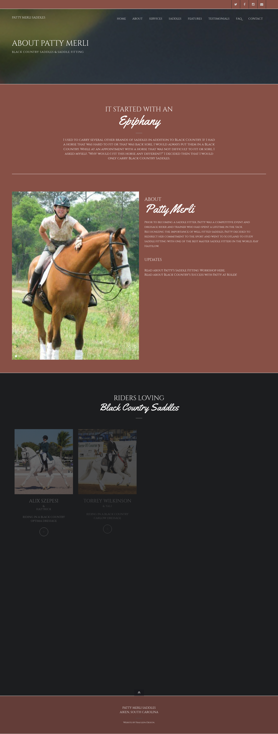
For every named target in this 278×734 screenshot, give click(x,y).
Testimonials (219, 19)
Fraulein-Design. (145, 722)
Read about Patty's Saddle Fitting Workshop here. (184, 270)
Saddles (175, 19)
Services (155, 19)
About (137, 19)
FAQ (239, 19)
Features (195, 19)
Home (121, 19)
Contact (255, 19)
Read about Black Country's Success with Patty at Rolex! (190, 275)
